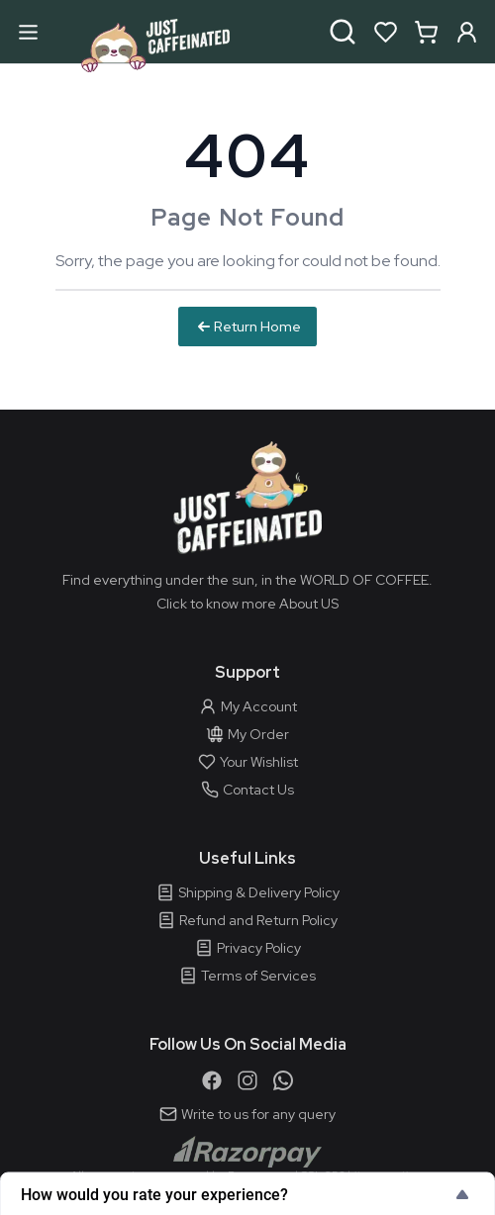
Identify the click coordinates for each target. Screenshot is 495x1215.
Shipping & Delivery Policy (248, 892)
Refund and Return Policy (247, 920)
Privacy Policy (248, 948)
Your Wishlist (248, 762)
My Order (247, 734)
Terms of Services (247, 975)
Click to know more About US (247, 603)
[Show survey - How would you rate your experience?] (247, 1194)
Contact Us (247, 789)
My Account (248, 706)
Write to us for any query (247, 1114)
